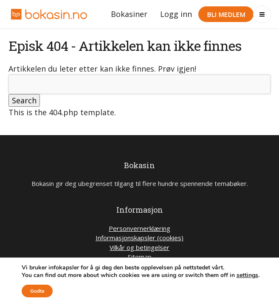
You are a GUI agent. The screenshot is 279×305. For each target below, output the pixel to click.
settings (247, 275)
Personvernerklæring (139, 228)
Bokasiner (129, 14)
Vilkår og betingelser (139, 247)
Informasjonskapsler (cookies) (139, 237)
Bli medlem (226, 14)
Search (24, 100)
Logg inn (176, 14)
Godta (37, 291)
